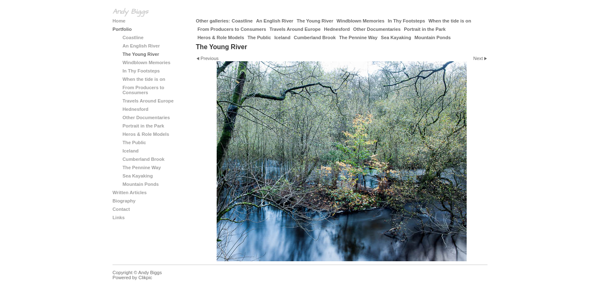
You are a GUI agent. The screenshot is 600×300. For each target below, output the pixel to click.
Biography (123, 200)
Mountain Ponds (433, 37)
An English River (274, 20)
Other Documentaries (377, 29)
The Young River (315, 20)
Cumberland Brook (315, 37)
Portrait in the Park (424, 29)
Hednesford (337, 29)
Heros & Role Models (221, 37)
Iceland (282, 37)
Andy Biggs (130, 12)
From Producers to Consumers (232, 29)
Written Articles (129, 192)
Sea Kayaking (396, 37)
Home (118, 20)
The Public (259, 37)
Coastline (242, 20)
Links (118, 217)
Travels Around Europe (295, 29)
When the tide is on (449, 20)
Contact (121, 209)
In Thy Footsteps (406, 20)
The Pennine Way (358, 37)
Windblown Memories (361, 20)
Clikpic (145, 277)
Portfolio (122, 29)
